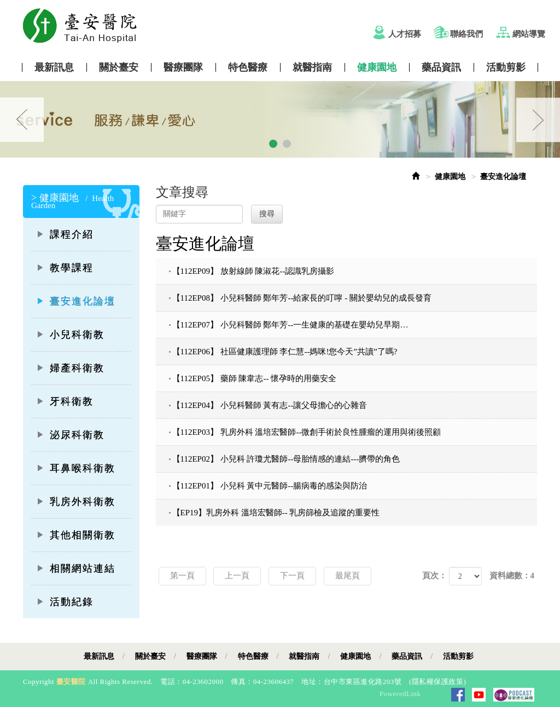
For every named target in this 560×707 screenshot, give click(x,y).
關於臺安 (118, 67)
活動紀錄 (65, 601)
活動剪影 (506, 67)
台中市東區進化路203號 (363, 681)
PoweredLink (400, 693)
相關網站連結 (76, 568)
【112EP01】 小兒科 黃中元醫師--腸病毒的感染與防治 (270, 485)
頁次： (434, 575)
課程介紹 (65, 234)
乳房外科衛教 (76, 501)
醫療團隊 (183, 67)
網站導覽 (528, 34)
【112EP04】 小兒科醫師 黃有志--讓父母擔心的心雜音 (270, 405)
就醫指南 (312, 67)
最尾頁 (347, 575)
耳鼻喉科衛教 (76, 468)
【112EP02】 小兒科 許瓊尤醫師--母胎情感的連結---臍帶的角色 (286, 459)
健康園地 (376, 67)
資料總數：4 (512, 575)
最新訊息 (54, 67)
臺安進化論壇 (76, 301)
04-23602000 (203, 681)
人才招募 (404, 34)
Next (538, 119)
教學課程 (65, 267)
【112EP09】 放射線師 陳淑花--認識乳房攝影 (253, 271)
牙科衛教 (65, 401)
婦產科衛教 (70, 368)
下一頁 (292, 575)
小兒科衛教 (70, 334)
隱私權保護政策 (438, 681)
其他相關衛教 (76, 535)
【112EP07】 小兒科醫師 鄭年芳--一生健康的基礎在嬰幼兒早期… (290, 324)
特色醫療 (247, 67)
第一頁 (182, 575)
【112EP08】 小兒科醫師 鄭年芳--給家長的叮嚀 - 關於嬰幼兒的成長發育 (301, 298)
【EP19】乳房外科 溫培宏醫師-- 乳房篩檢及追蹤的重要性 (276, 512)
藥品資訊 (441, 67)
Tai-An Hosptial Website (288, 25)
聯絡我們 (466, 34)
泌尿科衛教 (70, 434)
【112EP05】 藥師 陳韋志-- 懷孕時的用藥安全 (254, 378)
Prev (22, 119)
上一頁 (237, 575)
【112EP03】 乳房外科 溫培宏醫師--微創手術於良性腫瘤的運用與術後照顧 (306, 432)
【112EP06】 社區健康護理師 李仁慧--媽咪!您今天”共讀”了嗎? (285, 351)
